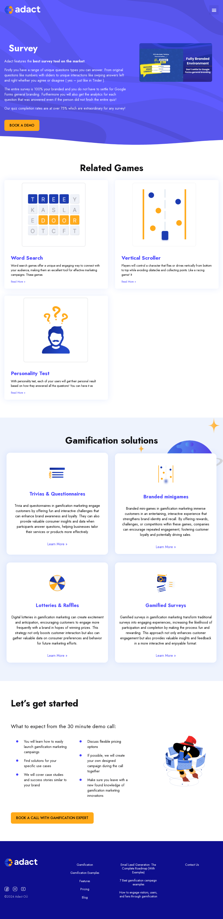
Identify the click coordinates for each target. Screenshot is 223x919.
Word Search (27, 258)
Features (84, 881)
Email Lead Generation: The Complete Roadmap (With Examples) (138, 868)
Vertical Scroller (141, 258)
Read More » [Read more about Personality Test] (18, 393)
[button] (214, 10)
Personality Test (30, 373)
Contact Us (192, 864)
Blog (85, 897)
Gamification (85, 864)
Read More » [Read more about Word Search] (18, 282)
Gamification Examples (84, 873)
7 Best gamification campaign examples (138, 882)
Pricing (84, 889)
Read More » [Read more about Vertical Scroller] (129, 282)
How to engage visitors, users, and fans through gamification (138, 894)
